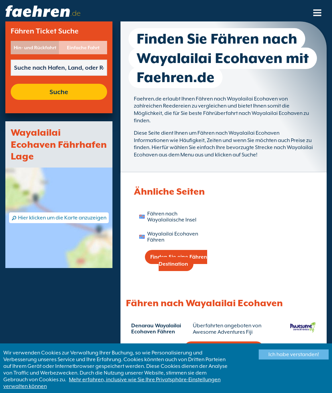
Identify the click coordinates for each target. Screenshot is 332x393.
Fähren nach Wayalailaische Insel (171, 217)
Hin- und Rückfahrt (35, 47)
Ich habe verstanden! (293, 354)
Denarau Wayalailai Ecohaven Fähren (156, 329)
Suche (59, 91)
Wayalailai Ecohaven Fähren (172, 237)
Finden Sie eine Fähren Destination (178, 260)
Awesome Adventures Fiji (223, 332)
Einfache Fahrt (83, 47)
